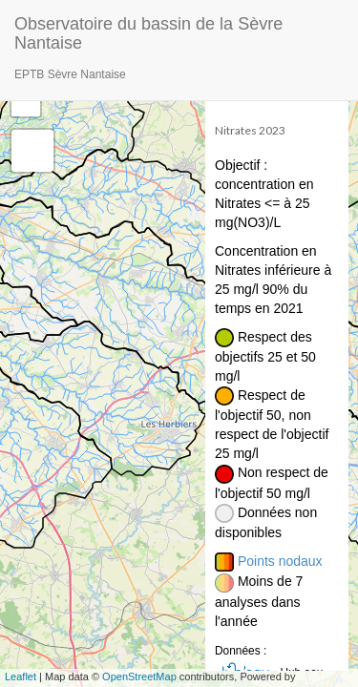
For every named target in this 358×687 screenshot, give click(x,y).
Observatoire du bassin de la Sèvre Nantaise (148, 31)
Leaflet (20, 676)
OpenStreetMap (139, 676)
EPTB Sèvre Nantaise (70, 74)
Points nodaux (280, 561)
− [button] (26, 102)
